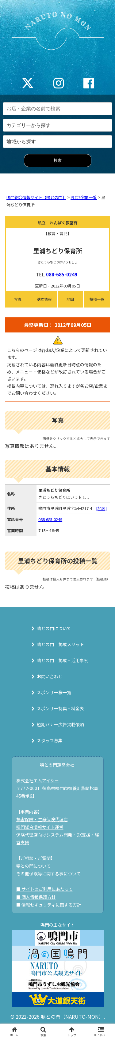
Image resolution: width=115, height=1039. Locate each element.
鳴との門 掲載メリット (60, 644)
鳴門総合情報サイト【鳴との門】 (36, 197)
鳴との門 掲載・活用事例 (62, 660)
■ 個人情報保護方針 (36, 897)
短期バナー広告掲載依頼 (60, 724)
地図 (70, 299)
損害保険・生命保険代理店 (42, 819)
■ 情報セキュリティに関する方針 (48, 905)
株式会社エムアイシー (37, 780)
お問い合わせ (50, 676)
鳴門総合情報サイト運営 (39, 827)
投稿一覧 (97, 299)
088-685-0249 (61, 274)
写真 (17, 299)
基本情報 (44, 299)
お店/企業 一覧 (84, 197)
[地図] (101, 508)
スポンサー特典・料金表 (60, 708)
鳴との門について (54, 628)
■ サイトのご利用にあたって (44, 889)
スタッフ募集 (50, 740)
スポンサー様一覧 (54, 692)
